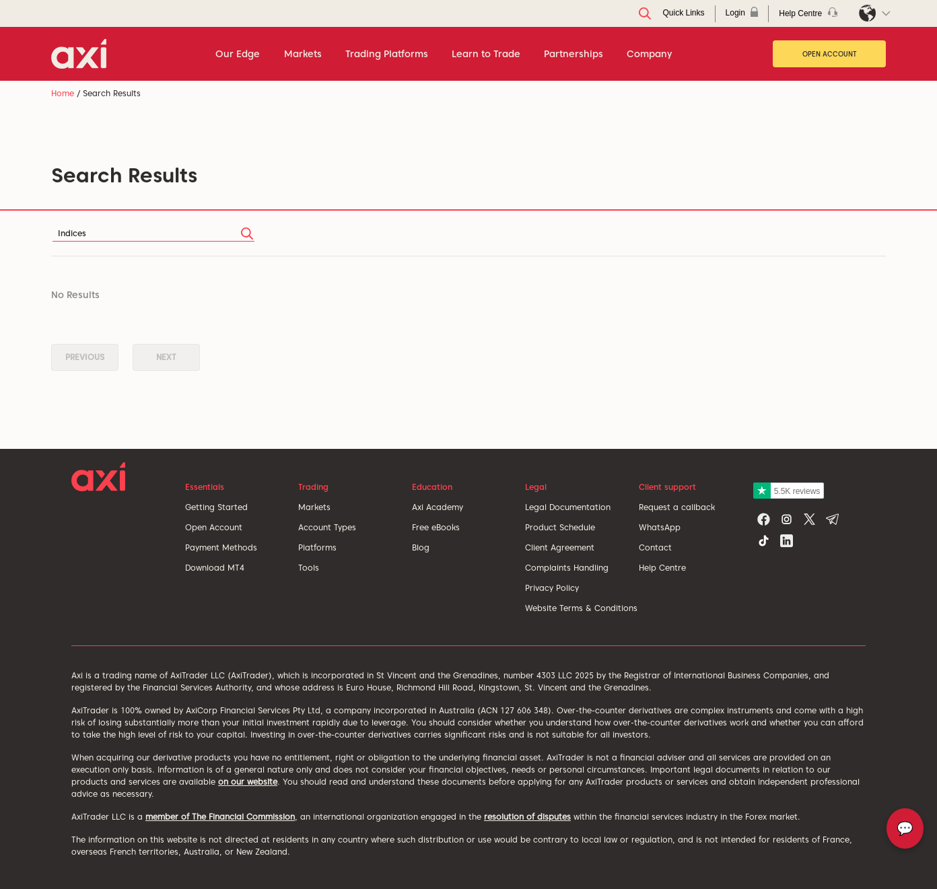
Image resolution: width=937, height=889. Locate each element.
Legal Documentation (568, 507)
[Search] (153, 233)
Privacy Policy (552, 588)
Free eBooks (436, 527)
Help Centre (662, 568)
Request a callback (677, 507)
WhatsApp (660, 527)
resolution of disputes (527, 817)
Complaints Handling (567, 568)
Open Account (829, 54)
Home (62, 93)
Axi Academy (437, 507)
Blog (420, 547)
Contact (655, 547)
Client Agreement (559, 547)
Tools (308, 568)
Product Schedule (560, 527)
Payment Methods (221, 547)
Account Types (327, 527)
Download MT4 (214, 568)
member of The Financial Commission (220, 817)
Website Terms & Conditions (581, 608)
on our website (247, 782)
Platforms (317, 547)
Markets (314, 507)
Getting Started (216, 507)
